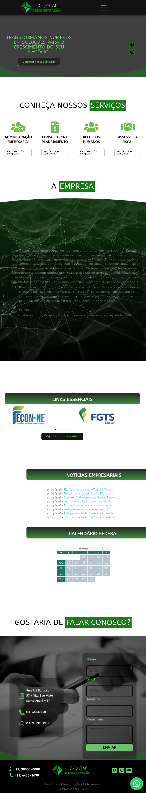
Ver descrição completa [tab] (15, 153)
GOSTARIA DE (73, 622)
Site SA (83, 789)
